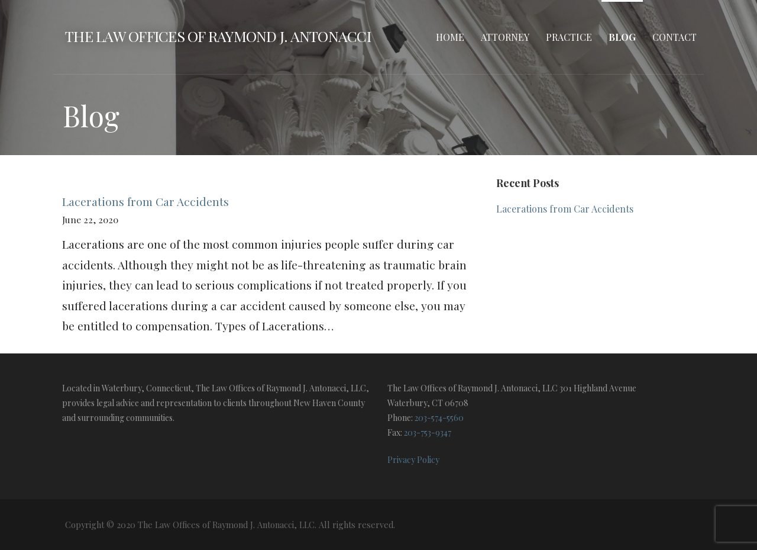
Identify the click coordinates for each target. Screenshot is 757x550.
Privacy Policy (413, 459)
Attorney (505, 37)
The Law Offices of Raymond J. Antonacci (218, 36)
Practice (569, 37)
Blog (622, 37)
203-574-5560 (439, 417)
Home (450, 37)
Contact (674, 37)
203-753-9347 (427, 432)
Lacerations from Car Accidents (145, 201)
